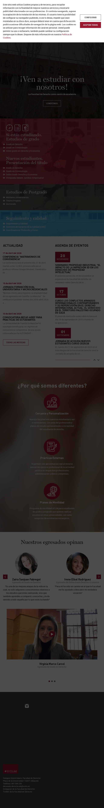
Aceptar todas (90, 25)
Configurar (90, 17)
